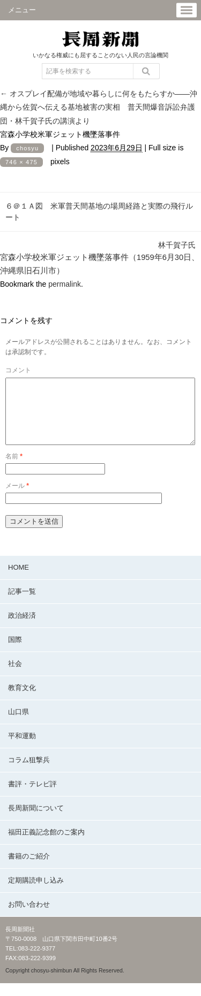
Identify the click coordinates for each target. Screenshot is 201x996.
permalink (64, 284)
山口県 (18, 725)
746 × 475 (21, 162)
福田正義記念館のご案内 (46, 845)
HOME (18, 580)
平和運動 (22, 749)
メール (17, 498)
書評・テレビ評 (32, 797)
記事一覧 (22, 604)
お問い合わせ (29, 917)
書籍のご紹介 (29, 869)
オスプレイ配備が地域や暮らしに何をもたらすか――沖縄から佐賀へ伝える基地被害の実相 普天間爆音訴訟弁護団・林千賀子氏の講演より (98, 107)
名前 (14, 469)
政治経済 (22, 628)
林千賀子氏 (177, 245)
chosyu (27, 148)
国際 (15, 652)
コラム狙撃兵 (29, 773)
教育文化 (22, 700)
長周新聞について (36, 821)
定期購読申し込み (36, 893)
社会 (15, 676)
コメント (18, 370)
